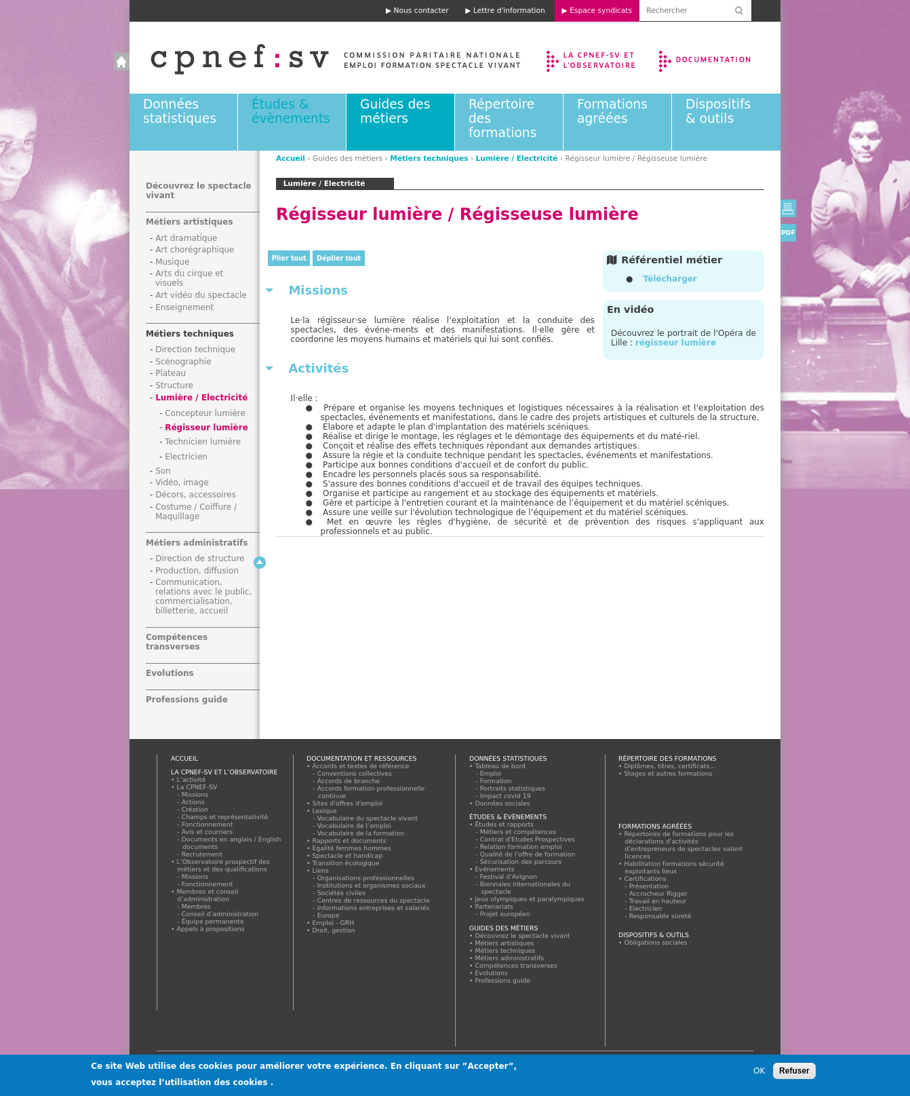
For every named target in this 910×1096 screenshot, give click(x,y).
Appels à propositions (210, 928)
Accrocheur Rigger (658, 893)
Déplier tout (339, 258)
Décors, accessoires (195, 494)
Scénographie (183, 361)
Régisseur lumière (206, 427)
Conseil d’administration (220, 914)
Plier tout (289, 258)
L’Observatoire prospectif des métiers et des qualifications (223, 865)
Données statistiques (179, 111)
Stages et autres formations (668, 773)
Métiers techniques (429, 158)
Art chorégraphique (194, 249)
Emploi (491, 773)
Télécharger (669, 279)
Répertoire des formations (667, 758)
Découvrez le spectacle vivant (522, 935)
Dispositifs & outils (718, 111)
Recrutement (202, 854)
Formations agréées (612, 111)
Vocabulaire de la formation (361, 833)
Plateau (170, 373)
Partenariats (494, 906)
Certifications (645, 878)
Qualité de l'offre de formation (528, 854)
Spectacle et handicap (347, 855)
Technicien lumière (203, 442)
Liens (320, 870)
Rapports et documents (349, 840)
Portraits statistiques (513, 788)
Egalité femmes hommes (352, 848)
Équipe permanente (212, 921)
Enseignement (184, 307)
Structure (174, 385)
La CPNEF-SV (197, 787)
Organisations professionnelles (366, 878)
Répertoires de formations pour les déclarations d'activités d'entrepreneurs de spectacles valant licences (684, 845)
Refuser (794, 1073)
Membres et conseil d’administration (207, 895)
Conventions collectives (355, 773)
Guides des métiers (395, 111)
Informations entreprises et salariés (373, 907)
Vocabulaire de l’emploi (354, 825)
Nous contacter (421, 10)
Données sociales (502, 803)
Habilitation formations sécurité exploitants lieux (674, 867)
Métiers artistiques (189, 222)
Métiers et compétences (518, 831)
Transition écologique (346, 863)
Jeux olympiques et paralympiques (530, 899)
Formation (496, 781)
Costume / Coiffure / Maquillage (196, 511)
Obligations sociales (656, 942)
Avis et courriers (207, 831)
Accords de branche (349, 781)
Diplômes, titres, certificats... (670, 766)
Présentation (649, 886)
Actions (193, 802)
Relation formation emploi (521, 846)
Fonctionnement (207, 824)
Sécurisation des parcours (521, 861)
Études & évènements (291, 111)
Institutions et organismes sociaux (371, 885)
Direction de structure (199, 558)
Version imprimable (788, 208)
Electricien (186, 456)
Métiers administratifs (197, 543)
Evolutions (170, 673)
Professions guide (187, 699)
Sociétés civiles (341, 892)
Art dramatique (186, 238)
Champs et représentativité (225, 816)
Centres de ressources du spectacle (373, 900)
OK (759, 1073)
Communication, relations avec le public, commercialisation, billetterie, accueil (203, 597)
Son (163, 471)
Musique (172, 262)
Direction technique (195, 349)
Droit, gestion (334, 930)
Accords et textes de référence (361, 766)
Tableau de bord (500, 766)
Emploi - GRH (333, 922)
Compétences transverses (176, 641)
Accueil (322, 58)
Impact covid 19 (505, 795)
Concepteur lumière (205, 413)
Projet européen (505, 914)
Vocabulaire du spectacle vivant (368, 818)
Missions (195, 794)
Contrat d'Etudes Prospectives (528, 839)
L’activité (191, 779)
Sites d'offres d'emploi (347, 803)
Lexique (324, 810)
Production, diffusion (197, 570)
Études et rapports (504, 824)
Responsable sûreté (660, 916)
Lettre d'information (509, 10)
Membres (196, 906)
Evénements (494, 869)
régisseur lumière (675, 342)
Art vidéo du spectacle (201, 295)
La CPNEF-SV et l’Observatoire (592, 58)
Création (195, 809)
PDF (788, 232)
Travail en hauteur (658, 901)
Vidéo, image (182, 482)
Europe (328, 915)
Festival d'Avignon (509, 876)
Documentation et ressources (717, 58)
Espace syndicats (601, 10)
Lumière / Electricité (517, 158)
